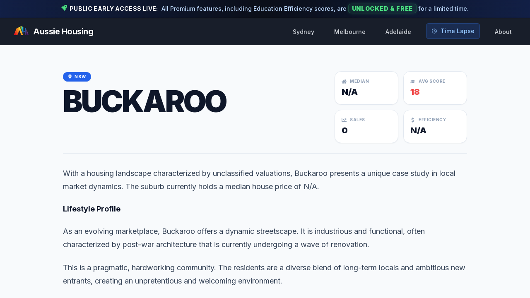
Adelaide (398, 31)
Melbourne (350, 31)
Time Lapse (453, 30)
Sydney (303, 31)
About (503, 31)
